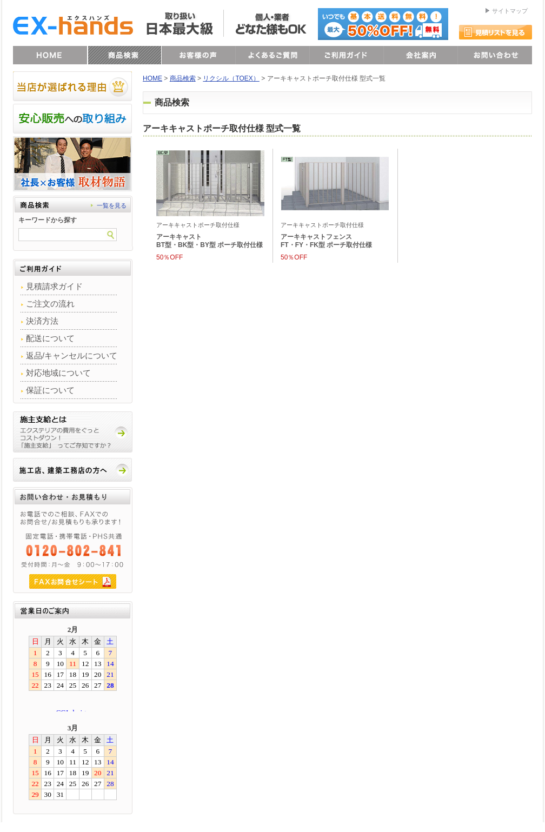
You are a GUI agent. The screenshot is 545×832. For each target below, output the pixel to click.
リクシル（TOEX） (231, 78)
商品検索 (183, 78)
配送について (50, 338)
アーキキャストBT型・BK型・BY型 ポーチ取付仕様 (209, 241)
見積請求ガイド (54, 286)
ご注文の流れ (50, 303)
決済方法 (42, 320)
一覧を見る (112, 205)
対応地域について (58, 372)
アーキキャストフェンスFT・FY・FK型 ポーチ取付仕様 (326, 241)
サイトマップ (510, 11)
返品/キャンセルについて (71, 355)
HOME (152, 78)
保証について (50, 390)
